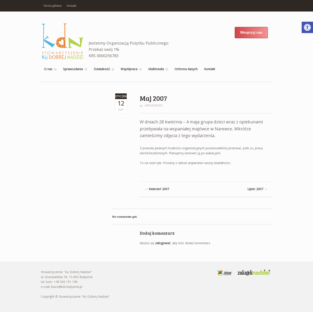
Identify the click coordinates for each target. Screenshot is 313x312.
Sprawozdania (73, 69)
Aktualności (154, 105)
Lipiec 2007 (257, 189)
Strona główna (52, 6)
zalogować (162, 243)
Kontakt (71, 6)
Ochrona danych (186, 69)
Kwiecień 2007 (157, 189)
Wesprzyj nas (251, 32)
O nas (48, 69)
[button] (307, 27)
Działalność (102, 69)
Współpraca (129, 69)
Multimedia (156, 69)
